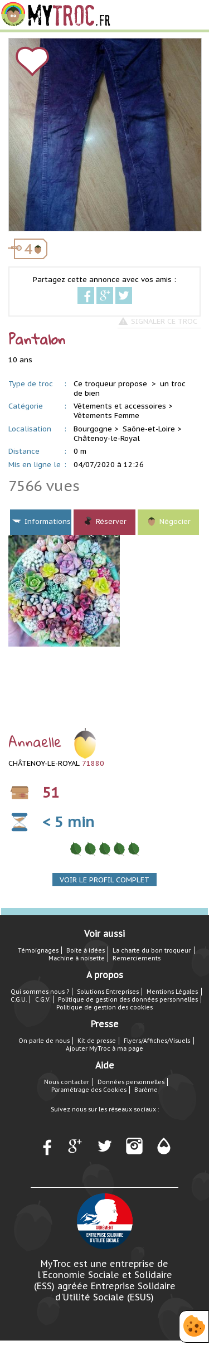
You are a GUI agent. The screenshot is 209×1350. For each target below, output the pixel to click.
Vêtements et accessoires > (123, 406)
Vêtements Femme (106, 415)
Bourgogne (93, 429)
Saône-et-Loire (149, 429)
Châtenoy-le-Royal (107, 438)
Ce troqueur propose (111, 384)
